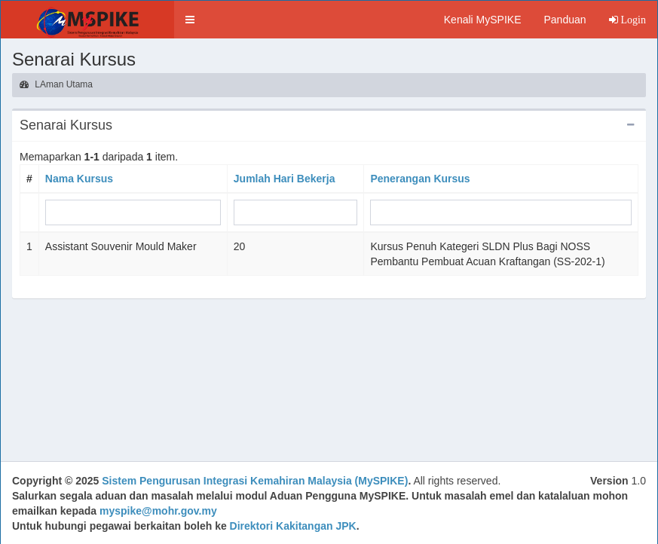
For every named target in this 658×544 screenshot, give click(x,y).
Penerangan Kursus (420, 179)
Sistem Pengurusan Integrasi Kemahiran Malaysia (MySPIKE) (255, 481)
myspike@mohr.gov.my (158, 511)
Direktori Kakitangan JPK (293, 526)
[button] (190, 19)
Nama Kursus (79, 179)
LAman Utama (56, 84)
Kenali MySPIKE (483, 20)
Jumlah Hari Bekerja (284, 179)
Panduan (564, 20)
